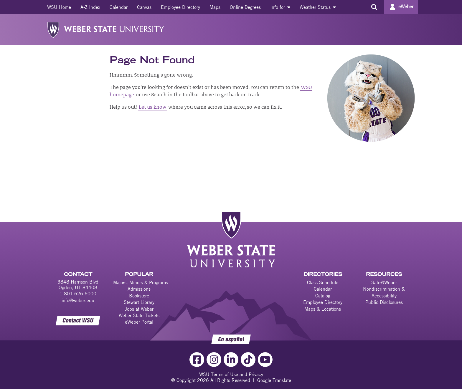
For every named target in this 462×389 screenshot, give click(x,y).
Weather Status (318, 7)
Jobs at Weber (139, 309)
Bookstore (139, 296)
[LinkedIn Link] (231, 359)
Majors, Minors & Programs (140, 282)
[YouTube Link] (265, 359)
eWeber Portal (139, 322)
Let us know (152, 107)
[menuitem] (59, 7)
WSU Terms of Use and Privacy (231, 374)
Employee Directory (180, 7)
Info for (280, 7)
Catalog (322, 296)
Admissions (139, 289)
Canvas (144, 7)
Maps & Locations (322, 309)
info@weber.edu (78, 300)
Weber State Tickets (139, 315)
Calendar (119, 7)
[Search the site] (374, 7)
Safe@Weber (384, 282)
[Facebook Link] (196, 359)
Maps (214, 7)
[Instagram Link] (214, 359)
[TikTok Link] (248, 359)
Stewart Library (139, 302)
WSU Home (59, 7)
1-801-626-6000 (78, 294)
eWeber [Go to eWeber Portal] (405, 6)
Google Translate (274, 380)
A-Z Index (90, 7)
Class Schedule (322, 282)
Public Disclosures (384, 302)
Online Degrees (245, 7)
